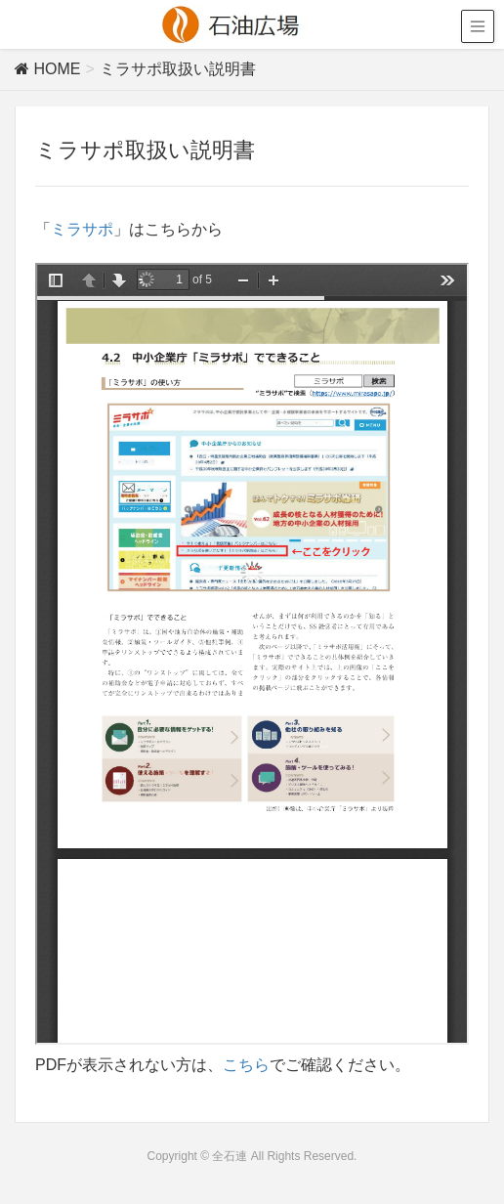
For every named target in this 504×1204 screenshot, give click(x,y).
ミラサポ (82, 229)
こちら (246, 1064)
